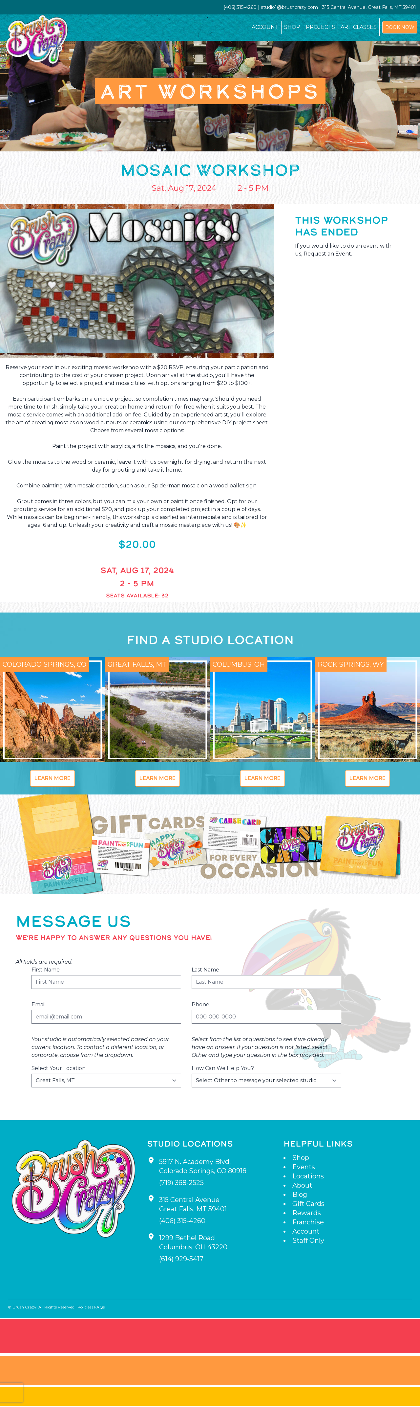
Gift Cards (308, 1204)
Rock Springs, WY (351, 664)
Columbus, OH (239, 664)
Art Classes (359, 27)
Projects (320, 27)
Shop (292, 27)
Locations (308, 1176)
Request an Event (327, 254)
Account (265, 27)
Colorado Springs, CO (44, 664)
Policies (84, 1307)
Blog (299, 1194)
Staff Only (308, 1240)
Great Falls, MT (137, 664)
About (302, 1185)
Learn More (52, 778)
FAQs (99, 1307)
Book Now (399, 27)
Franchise (308, 1222)
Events (303, 1167)
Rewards (306, 1213)
